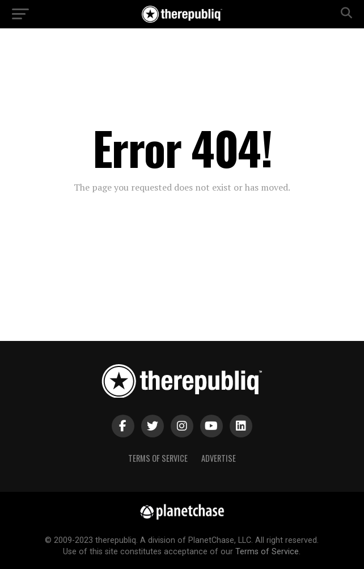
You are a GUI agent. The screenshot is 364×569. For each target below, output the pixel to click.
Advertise (218, 458)
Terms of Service (158, 458)
